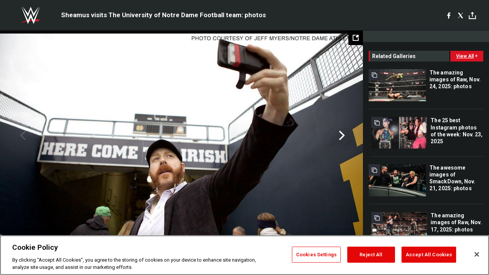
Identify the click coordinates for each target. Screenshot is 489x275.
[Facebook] (449, 15)
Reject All (370, 254)
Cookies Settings (316, 254)
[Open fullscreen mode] (355, 38)
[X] (460, 15)
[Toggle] (472, 15)
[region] (244, 255)
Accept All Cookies (429, 254)
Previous (22, 135)
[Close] (476, 254)
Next (341, 135)
